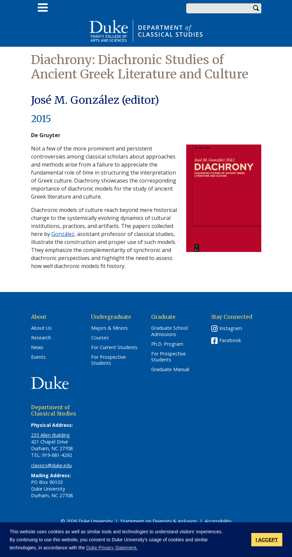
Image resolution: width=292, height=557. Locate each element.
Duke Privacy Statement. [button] (111, 547)
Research (41, 338)
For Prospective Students (108, 360)
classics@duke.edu (51, 465)
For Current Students (114, 347)
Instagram (230, 328)
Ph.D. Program (167, 344)
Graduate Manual (170, 369)
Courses (100, 338)
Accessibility (218, 521)
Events (38, 357)
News (37, 347)
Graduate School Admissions (169, 331)
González (62, 234)
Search (256, 8)
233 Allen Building (50, 435)
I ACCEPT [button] (267, 539)
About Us (41, 328)
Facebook (230, 340)
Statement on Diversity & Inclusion (158, 521)
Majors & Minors (109, 328)
